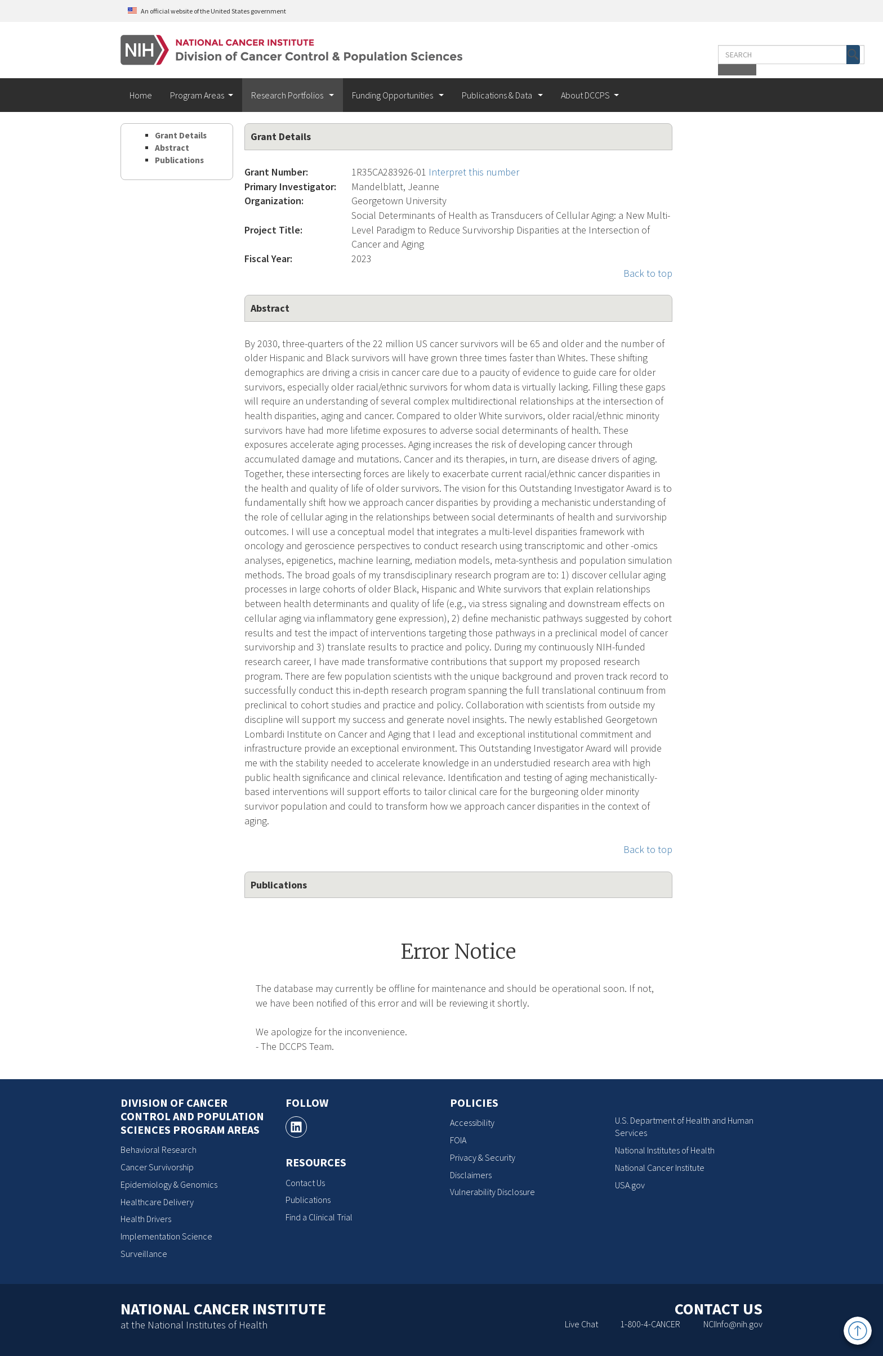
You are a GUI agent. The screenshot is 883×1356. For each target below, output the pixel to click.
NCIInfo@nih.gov (732, 1324)
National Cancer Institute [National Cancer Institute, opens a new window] (659, 1167)
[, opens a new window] (296, 1127)
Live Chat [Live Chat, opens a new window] (581, 1324)
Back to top (647, 273)
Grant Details (181, 135)
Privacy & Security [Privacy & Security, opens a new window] (482, 1157)
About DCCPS (585, 95)
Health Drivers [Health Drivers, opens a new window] (146, 1218)
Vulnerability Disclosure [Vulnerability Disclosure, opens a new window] (492, 1191)
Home (141, 95)
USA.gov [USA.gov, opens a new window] (630, 1185)
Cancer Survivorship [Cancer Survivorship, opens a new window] (157, 1167)
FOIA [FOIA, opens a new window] (458, 1140)
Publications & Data (498, 95)
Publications (179, 160)
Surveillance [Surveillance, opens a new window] (144, 1253)
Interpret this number (474, 171)
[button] (739, 54)
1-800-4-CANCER (650, 1324)
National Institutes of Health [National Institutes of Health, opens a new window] (665, 1150)
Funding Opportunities (393, 95)
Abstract (172, 147)
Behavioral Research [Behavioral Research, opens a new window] (159, 1149)
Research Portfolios (288, 95)
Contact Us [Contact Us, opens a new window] (305, 1182)
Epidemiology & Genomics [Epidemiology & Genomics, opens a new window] (169, 1184)
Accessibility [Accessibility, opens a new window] (472, 1122)
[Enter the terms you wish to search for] (677, 54)
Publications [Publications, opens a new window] (308, 1199)
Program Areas (197, 95)
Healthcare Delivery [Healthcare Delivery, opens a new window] (157, 1201)
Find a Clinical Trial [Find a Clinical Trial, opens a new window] (319, 1217)
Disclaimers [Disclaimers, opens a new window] (471, 1174)
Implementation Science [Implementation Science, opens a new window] (166, 1236)
